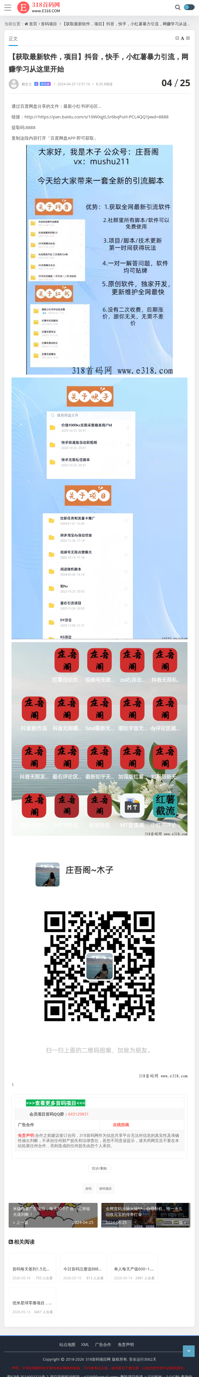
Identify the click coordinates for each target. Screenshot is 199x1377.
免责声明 (126, 1330)
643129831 (78, 1114)
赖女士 (36, 84)
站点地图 (67, 1330)
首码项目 (49, 23)
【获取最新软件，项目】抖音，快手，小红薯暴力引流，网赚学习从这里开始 (130, 23)
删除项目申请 (131, 1362)
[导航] (7, 6)
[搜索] (178, 7)
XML (85, 1330)
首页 (33, 23)
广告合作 (103, 1330)
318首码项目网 (98, 1345)
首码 (88, 1188)
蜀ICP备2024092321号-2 (28, 1362)
